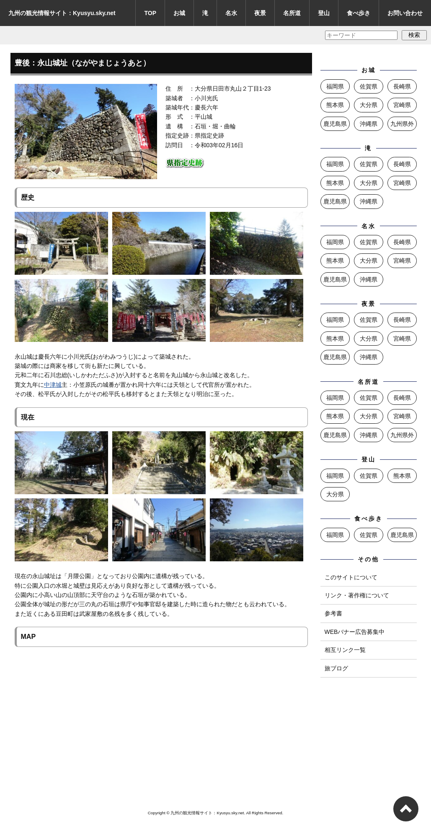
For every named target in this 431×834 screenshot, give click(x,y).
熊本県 (335, 105)
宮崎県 (402, 105)
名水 (231, 13)
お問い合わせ (405, 13)
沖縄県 (368, 123)
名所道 (292, 13)
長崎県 (402, 86)
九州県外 (402, 123)
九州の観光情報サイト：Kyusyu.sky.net (62, 13)
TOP (150, 13)
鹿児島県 (335, 123)
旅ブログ (336, 668)
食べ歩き (358, 13)
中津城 (53, 384)
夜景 (260, 13)
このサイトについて (351, 577)
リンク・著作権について (357, 595)
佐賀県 (368, 86)
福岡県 (335, 86)
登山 (324, 13)
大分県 (368, 105)
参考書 (333, 613)
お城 (179, 13)
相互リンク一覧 (345, 649)
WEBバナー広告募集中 (355, 631)
